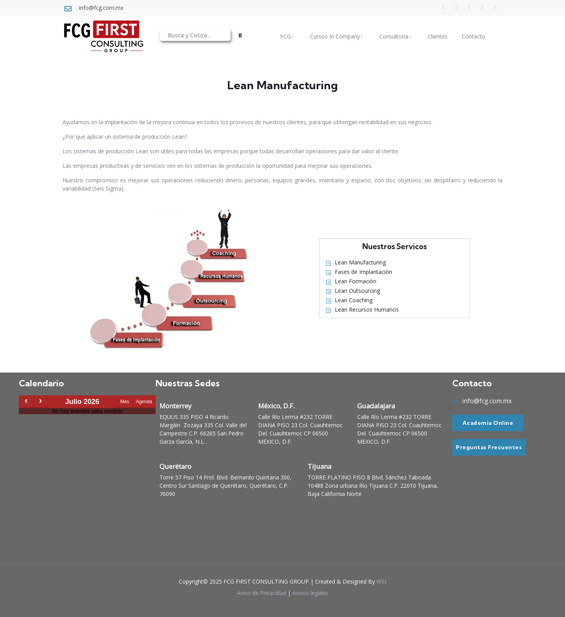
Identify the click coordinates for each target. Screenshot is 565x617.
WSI (381, 581)
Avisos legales (310, 593)
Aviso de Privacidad (261, 593)
